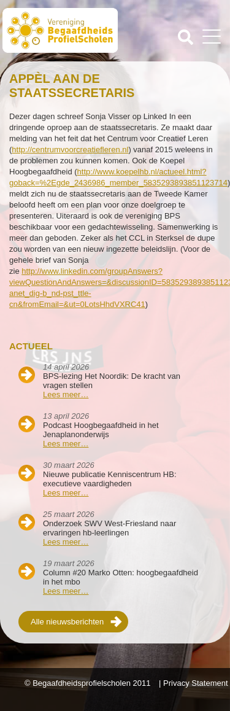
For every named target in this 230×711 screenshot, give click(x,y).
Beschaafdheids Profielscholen (60, 32)
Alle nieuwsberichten (67, 621)
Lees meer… (65, 394)
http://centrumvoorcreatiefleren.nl (70, 149)
